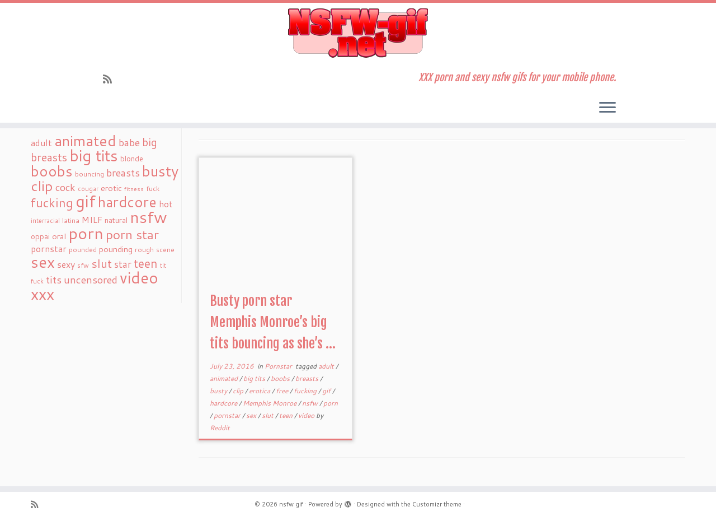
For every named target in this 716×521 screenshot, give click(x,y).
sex (252, 415)
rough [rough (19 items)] (144, 249)
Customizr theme (436, 504)
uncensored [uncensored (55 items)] (90, 279)
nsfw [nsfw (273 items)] (148, 217)
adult (327, 366)
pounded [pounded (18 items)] (83, 249)
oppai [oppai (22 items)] (40, 236)
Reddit (220, 427)
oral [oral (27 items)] (59, 236)
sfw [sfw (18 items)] (83, 265)
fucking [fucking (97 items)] (52, 202)
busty (219, 391)
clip (239, 391)
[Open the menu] (607, 108)
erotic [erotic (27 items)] (111, 188)
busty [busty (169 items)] (160, 171)
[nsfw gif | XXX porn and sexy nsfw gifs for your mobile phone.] (358, 33)
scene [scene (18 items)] (165, 249)
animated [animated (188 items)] (85, 140)
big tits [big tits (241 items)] (93, 155)
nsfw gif (291, 504)
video (307, 415)
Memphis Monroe (270, 403)
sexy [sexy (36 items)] (66, 264)
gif (327, 391)
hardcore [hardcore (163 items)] (127, 202)
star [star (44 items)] (122, 264)
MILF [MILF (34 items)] (92, 219)
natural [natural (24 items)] (116, 220)
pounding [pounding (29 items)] (116, 249)
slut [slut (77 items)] (101, 263)
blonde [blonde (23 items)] (131, 158)
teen (286, 415)
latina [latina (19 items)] (70, 220)
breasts (307, 378)
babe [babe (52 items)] (129, 142)
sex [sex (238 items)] (43, 262)
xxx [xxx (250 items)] (42, 293)
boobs (281, 378)
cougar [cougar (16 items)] (88, 188)
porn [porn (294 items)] (85, 232)
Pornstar (279, 366)
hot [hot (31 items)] (165, 204)
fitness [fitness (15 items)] (134, 188)
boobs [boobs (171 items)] (52, 171)
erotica (260, 391)
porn (330, 403)
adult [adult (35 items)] (41, 143)
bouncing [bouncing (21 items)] (89, 174)
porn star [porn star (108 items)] (132, 234)
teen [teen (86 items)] (146, 263)
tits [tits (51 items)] (54, 279)
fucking (306, 391)
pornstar (228, 415)
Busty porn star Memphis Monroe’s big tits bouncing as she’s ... (273, 322)
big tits (255, 378)
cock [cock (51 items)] (65, 187)
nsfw (310, 403)
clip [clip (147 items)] (42, 186)
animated (224, 378)
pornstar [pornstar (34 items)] (49, 249)
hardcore (224, 403)
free (283, 391)
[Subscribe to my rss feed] (111, 79)
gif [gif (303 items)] (86, 200)
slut (268, 415)
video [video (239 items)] (139, 278)
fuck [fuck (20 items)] (152, 188)
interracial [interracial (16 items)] (45, 220)
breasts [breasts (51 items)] (123, 172)
